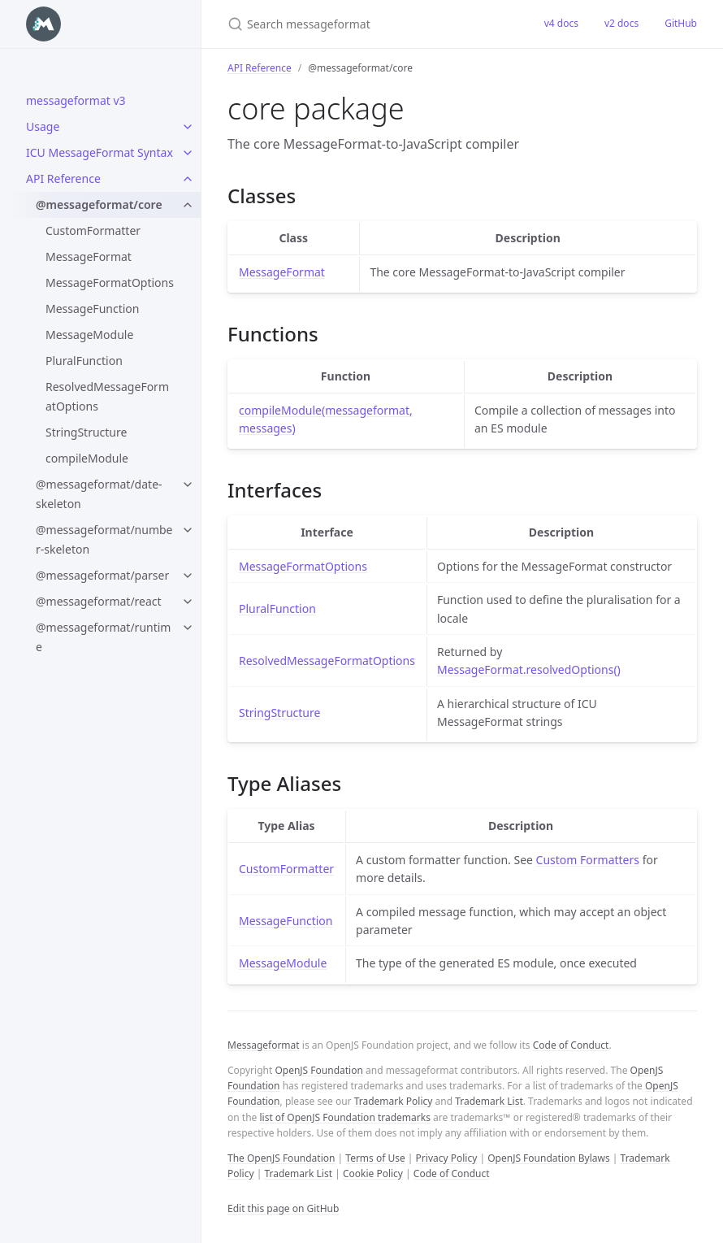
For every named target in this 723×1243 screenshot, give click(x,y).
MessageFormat (88, 256)
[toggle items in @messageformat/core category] (188, 205)
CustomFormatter (93, 230)
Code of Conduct (571, 1045)
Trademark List (489, 1101)
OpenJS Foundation (318, 1070)
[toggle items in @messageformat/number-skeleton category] (188, 530)
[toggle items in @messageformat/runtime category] (188, 628)
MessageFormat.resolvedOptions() (529, 669)
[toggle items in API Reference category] (188, 179)
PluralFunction (84, 360)
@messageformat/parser (102, 575)
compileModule (86, 458)
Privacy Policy (447, 1158)
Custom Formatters (587, 859)
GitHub (681, 23)
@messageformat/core (99, 204)
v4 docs (561, 23)
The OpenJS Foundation (281, 1158)
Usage (42, 126)
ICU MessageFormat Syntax (99, 152)
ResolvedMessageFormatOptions (107, 396)
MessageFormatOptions (109, 282)
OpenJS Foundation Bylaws (548, 1158)
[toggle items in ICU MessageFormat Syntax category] (188, 153)
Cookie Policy (373, 1173)
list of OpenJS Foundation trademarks (344, 1117)
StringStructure (86, 432)
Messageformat (263, 1045)
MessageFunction (92, 308)
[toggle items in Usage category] (188, 127)
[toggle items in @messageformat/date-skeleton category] (188, 485)
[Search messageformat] (366, 24)
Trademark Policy (393, 1101)
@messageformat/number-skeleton (104, 539)
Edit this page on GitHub (283, 1208)
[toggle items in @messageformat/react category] (188, 602)
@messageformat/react (99, 601)
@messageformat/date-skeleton (99, 493)
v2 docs (621, 23)
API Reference (63, 178)
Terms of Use (375, 1158)
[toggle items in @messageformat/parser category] (188, 576)
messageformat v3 (76, 100)
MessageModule (89, 334)
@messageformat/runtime (103, 636)
